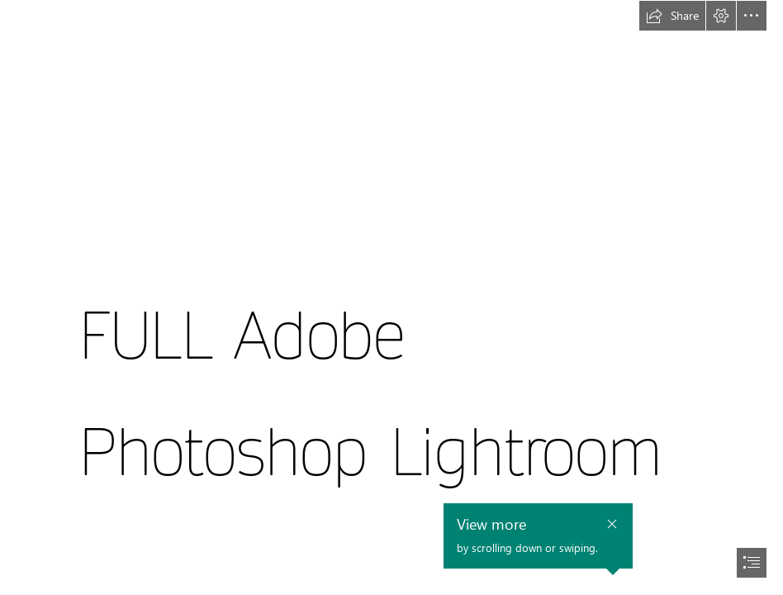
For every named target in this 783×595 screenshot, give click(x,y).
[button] (672, 16)
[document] (391, 297)
